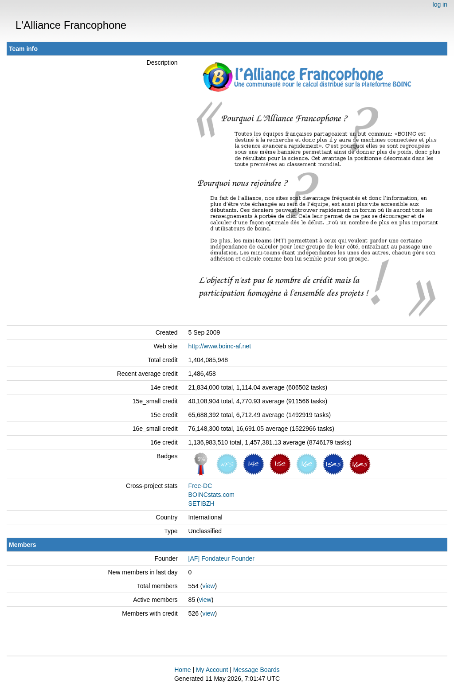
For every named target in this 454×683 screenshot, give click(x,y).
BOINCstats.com (211, 494)
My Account (212, 669)
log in (440, 4)
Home (182, 669)
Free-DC (200, 485)
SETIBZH (201, 503)
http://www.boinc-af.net (219, 346)
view (209, 585)
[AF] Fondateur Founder (221, 558)
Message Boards (256, 669)
